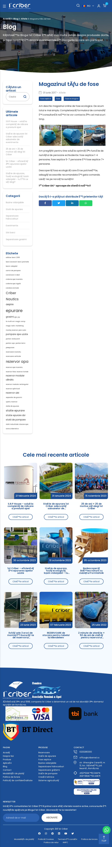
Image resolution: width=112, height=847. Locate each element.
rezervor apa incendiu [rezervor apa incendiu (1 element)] (14, 367)
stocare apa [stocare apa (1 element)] (23, 424)
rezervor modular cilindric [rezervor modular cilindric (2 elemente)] (15, 377)
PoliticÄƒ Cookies (46, 839)
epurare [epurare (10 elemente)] (14, 310)
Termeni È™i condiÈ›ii (67, 839)
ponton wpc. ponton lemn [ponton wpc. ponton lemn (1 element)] (15, 343)
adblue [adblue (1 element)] (8, 257)
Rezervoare (44, 753)
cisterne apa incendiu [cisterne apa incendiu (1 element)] (14, 279)
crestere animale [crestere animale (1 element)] (12, 288)
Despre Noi (8, 756)
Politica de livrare (11, 777)
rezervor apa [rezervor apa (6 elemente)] (17, 361)
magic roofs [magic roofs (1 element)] (10, 326)
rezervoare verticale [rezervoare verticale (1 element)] (13, 356)
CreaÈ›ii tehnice (46, 777)
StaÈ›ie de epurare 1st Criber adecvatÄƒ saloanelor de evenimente (16, 138)
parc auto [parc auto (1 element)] (22, 330)
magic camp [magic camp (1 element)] (20, 321)
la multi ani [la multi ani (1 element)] (10, 321)
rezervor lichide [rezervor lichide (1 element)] (22, 372)
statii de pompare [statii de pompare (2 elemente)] (16, 419)
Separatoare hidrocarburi (12, 217)
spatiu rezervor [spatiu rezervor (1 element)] (11, 402)
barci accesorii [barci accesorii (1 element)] (11, 262)
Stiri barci (10, 232)
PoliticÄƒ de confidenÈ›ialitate (18, 780)
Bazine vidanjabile (15, 202)
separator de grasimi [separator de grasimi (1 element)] (14, 397)
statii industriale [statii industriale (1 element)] (12, 424)
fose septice (45, 98)
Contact (7, 770)
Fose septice (44, 759)
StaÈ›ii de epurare (47, 756)
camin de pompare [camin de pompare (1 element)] (13, 270)
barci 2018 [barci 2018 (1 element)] (16, 257)
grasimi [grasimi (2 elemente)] (10, 316)
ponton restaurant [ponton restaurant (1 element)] (13, 339)
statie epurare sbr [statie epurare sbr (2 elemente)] (16, 415)
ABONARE (52, 817)
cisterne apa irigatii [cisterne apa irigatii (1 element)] (13, 284)
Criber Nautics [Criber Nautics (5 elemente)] (12, 296)
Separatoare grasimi (16, 239)
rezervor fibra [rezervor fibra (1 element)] (11, 372)
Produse (7, 759)
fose (58, 98)
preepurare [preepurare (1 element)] (10, 347)
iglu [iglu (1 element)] (15, 317)
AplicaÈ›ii (7, 763)
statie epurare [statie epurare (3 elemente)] (15, 410)
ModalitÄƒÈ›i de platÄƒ (13, 773)
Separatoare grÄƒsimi (49, 770)
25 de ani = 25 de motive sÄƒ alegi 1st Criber (15, 152)
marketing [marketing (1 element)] (20, 326)
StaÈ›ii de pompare (47, 773)
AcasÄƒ (7, 18)
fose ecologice (71, 98)
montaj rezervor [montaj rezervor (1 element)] (12, 330)
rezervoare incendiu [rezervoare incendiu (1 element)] (13, 352)
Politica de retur (51, 842)
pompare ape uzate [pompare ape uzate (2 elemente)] (17, 334)
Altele (24, 18)
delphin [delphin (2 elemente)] (10, 304)
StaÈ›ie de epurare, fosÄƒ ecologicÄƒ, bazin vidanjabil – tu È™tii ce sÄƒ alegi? (17, 177)
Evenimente (12, 225)
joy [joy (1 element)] (19, 317)
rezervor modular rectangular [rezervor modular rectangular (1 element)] (17, 384)
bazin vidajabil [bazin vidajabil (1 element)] (11, 266)
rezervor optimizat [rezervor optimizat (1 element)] (13, 389)
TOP (104, 839)
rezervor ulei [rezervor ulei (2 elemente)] (12, 392)
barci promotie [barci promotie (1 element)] (23, 262)
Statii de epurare (14, 209)
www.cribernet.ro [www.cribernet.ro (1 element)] (12, 429)
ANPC (65, 842)
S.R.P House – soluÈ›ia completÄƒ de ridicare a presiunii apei (17, 124)
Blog (15, 18)
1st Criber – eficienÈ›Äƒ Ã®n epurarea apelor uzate (17, 164)
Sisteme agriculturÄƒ (48, 780)
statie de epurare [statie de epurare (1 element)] (12, 406)
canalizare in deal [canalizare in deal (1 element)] (13, 275)
